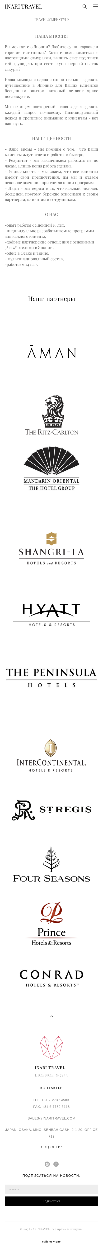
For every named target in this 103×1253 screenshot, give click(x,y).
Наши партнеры (51, 299)
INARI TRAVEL (23, 6)
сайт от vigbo (51, 1242)
